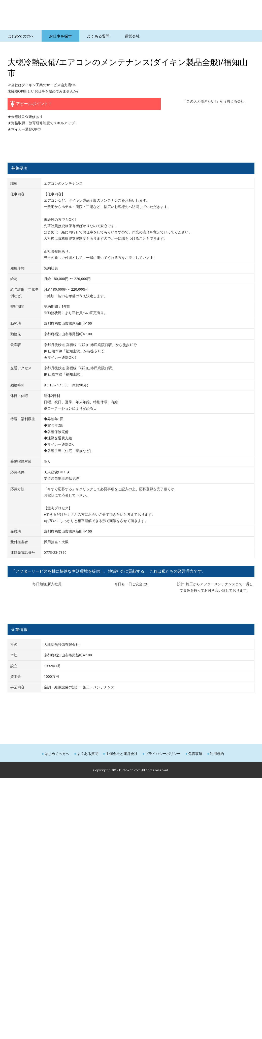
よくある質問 (87, 753)
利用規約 (217, 753)
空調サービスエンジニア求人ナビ (65, 16)
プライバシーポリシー (162, 753)
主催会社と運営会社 (122, 753)
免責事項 (195, 753)
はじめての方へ (57, 753)
